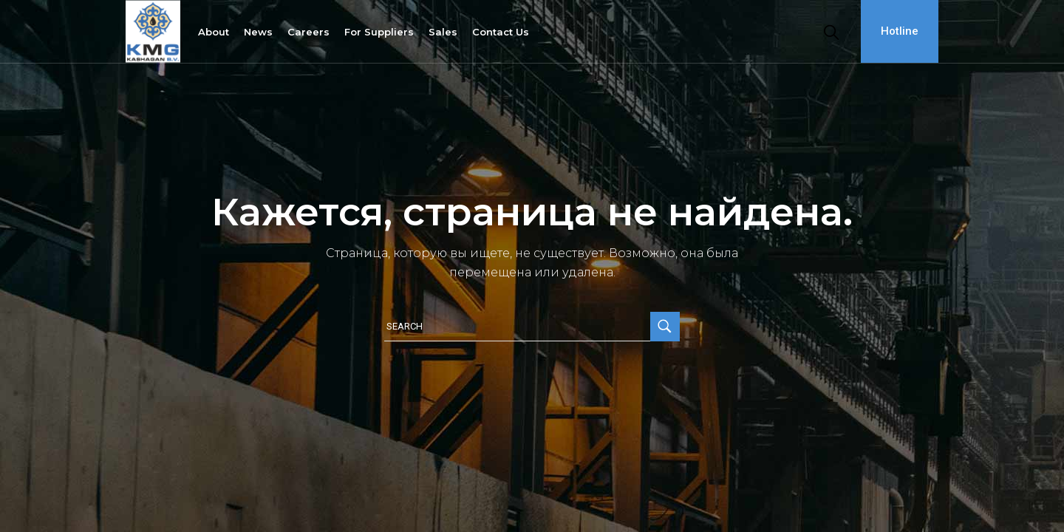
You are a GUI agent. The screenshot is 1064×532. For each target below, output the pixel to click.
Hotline (899, 31)
